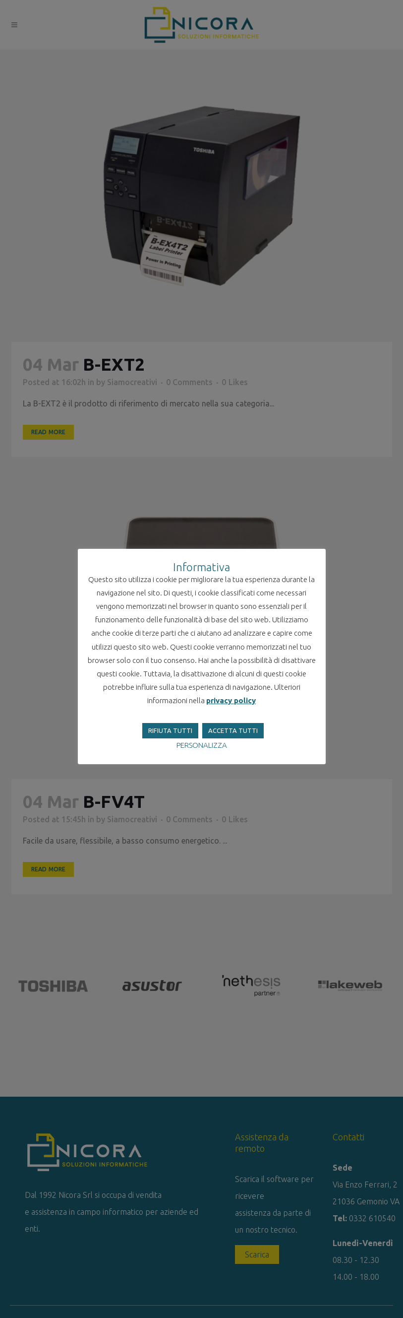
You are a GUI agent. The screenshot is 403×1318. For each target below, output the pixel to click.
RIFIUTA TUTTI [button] (170, 730)
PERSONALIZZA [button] (201, 745)
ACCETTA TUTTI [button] (233, 730)
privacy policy (231, 700)
